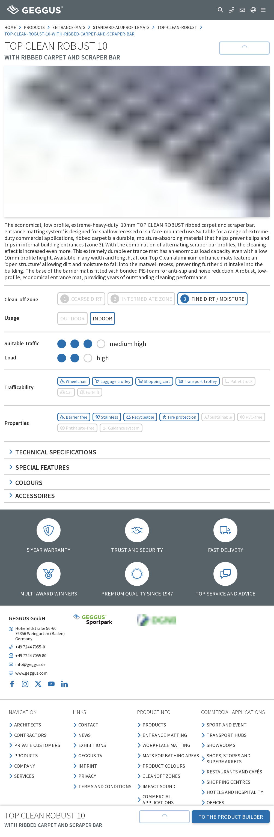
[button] (220, 10)
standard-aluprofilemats (121, 27)
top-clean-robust (177, 27)
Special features (39, 467)
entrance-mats (68, 27)
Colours (26, 482)
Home (10, 27)
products (34, 27)
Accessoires (32, 496)
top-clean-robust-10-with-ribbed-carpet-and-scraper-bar (69, 34)
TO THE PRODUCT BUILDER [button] (230, 816)
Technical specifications (52, 452)
